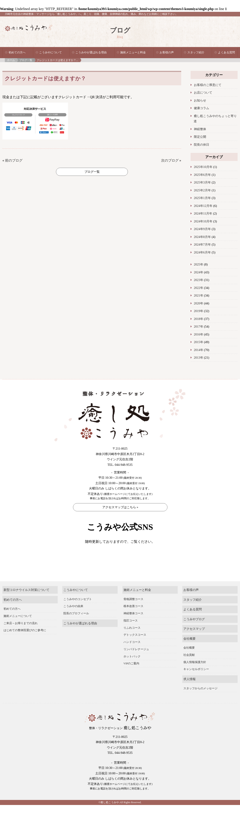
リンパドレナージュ (136, 661)
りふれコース (132, 639)
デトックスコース (134, 646)
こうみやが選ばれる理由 (91, 52)
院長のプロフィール (76, 625)
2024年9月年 (202, 229)
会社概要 (189, 650)
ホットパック (132, 668)
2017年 (198, 326)
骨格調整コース (133, 611)
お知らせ (200, 100)
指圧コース (130, 632)
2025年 (198, 264)
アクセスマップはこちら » (120, 507)
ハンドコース (132, 654)
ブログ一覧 (25, 60)
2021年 (198, 295)
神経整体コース (133, 625)
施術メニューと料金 (133, 52)
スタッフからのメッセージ (200, 700)
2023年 (198, 280)
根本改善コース (133, 618)
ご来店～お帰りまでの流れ (20, 635)
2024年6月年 (202, 252)
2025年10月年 (203, 167)
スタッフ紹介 (195, 52)
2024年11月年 (203, 213)
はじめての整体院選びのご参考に (24, 642)
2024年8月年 (202, 237)
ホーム (11, 60)
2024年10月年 (203, 221)
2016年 (198, 334)
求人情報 (189, 691)
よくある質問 (226, 52)
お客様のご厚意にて (207, 85)
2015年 (198, 342)
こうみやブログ (194, 631)
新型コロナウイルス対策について (26, 602)
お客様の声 (167, 52)
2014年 (198, 350)
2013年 (198, 357)
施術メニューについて (17, 628)
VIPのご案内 (131, 675)
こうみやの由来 (73, 618)
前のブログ (14, 160)
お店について (203, 92)
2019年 (198, 311)
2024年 (198, 272)
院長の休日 (201, 144)
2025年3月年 (202, 182)
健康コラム (201, 108)
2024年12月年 (203, 206)
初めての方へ (17, 52)
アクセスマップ (194, 640)
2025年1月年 (202, 198)
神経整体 (200, 129)
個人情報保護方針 (194, 674)
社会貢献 (189, 667)
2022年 (198, 288)
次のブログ (170, 160)
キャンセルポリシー (196, 681)
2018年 (198, 319)
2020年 (198, 303)
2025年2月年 (202, 190)
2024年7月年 (202, 244)
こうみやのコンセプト (77, 611)
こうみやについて (50, 52)
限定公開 (200, 136)
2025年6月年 (202, 174)
